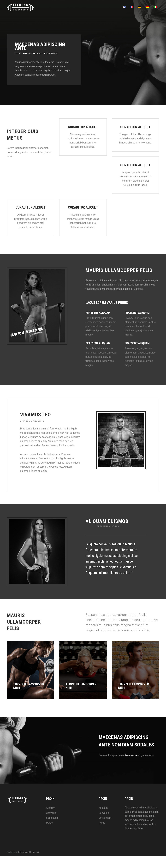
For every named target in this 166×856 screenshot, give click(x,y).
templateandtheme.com (29, 852)
